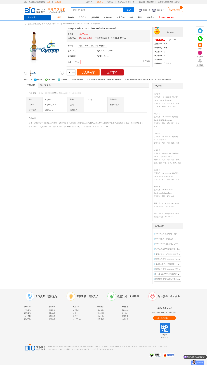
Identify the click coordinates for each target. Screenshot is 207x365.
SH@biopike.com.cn (165, 120)
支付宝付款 (77, 319)
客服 (131, 17)
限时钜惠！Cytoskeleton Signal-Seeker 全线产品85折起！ (177, 259)
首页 (59, 17)
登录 (48, 2)
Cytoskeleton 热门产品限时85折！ (168, 244)
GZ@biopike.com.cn (165, 140)
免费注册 (58, 2)
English (164, 335)
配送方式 (52, 307)
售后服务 (100, 307)
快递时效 (100, 316)
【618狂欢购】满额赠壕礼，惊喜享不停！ (172, 264)
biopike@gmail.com (165, 193)
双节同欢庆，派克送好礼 (165, 239)
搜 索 (128, 10)
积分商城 (151, 17)
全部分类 (32, 17)
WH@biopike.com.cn (166, 176)
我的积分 (158, 10)
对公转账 (76, 310)
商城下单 (27, 319)
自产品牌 (82, 17)
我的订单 (89, 2)
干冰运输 (52, 313)
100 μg (76, 62)
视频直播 (125, 316)
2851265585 (150, 2)
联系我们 (110, 2)
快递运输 (52, 316)
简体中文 (164, 337)
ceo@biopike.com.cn (106, 349)
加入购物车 (88, 72)
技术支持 (120, 17)
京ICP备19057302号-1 (82, 349)
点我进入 (167, 64)
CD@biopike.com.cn (165, 156)
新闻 (140, 17)
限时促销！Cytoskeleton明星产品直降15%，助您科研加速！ (179, 269)
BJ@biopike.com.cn (165, 100)
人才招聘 (27, 316)
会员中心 (100, 2)
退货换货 (100, 319)
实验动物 (108, 17)
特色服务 (125, 307)
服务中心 (27, 307)
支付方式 (76, 307)
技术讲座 (125, 319)
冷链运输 (52, 319)
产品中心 (70, 17)
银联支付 (76, 313)
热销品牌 (95, 17)
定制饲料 (125, 310)
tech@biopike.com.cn (172, 203)
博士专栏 (125, 313)
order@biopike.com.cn (172, 214)
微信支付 (76, 316)
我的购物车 (176, 10)
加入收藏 (146, 61)
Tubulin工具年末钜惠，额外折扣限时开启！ (172, 234)
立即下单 (112, 72)
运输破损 (100, 313)
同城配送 (52, 310)
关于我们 (27, 310)
